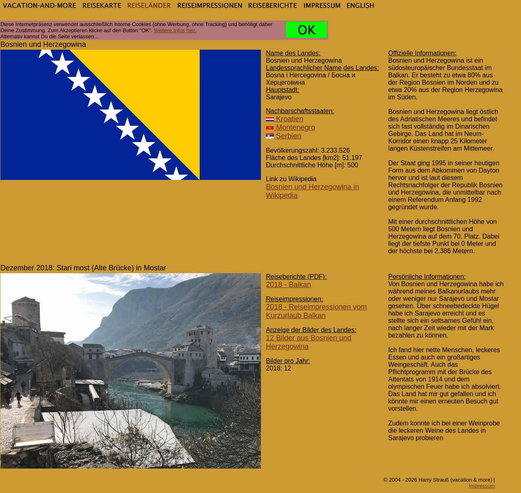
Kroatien (284, 119)
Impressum (482, 486)
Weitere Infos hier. (175, 30)
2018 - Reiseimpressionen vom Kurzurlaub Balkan (316, 311)
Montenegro (290, 127)
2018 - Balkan (288, 284)
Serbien (283, 136)
